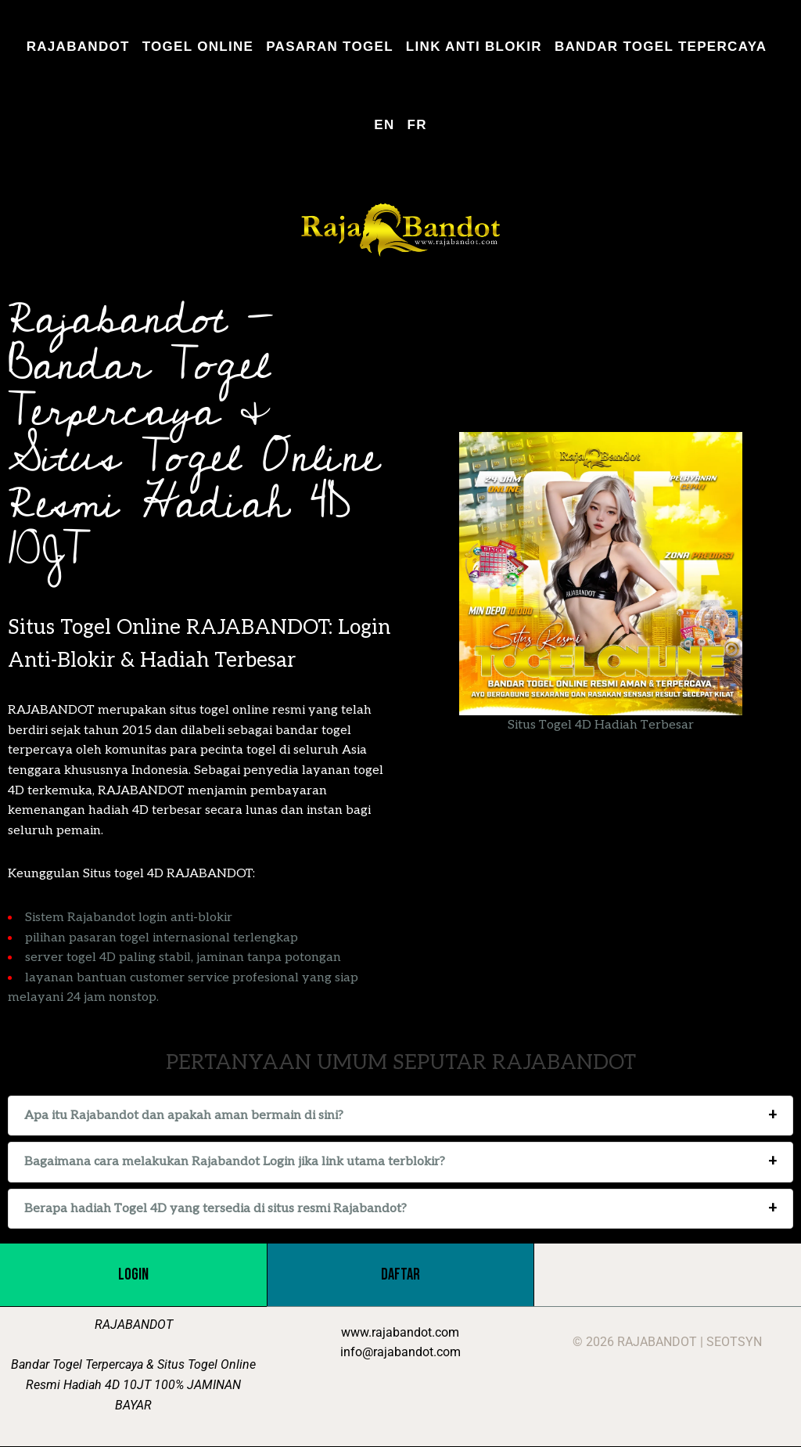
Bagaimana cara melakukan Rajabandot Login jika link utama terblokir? (234, 1161)
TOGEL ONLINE (198, 46)
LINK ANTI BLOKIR (474, 46)
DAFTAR (400, 1274)
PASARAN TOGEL (329, 46)
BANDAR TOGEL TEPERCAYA (661, 46)
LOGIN (133, 1274)
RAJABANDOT (78, 46)
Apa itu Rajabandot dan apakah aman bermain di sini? (183, 1115)
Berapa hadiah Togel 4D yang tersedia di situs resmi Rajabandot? (215, 1208)
